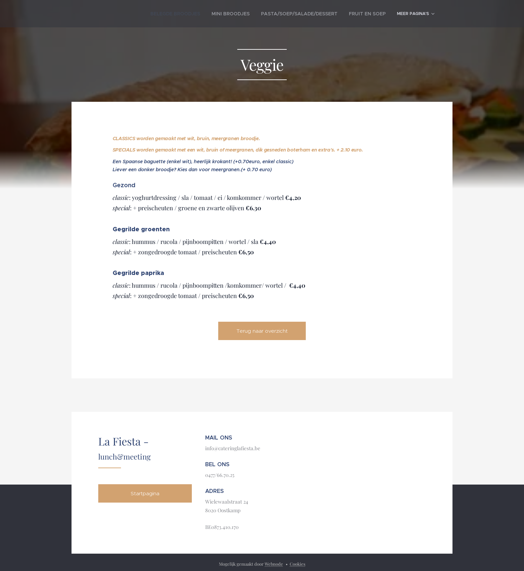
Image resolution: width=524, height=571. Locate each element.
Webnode (274, 564)
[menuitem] (154, 13)
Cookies (297, 564)
